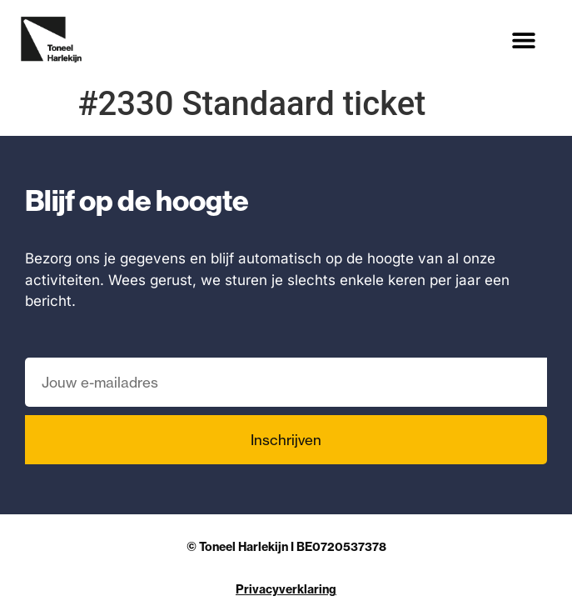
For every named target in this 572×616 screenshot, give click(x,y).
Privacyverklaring (286, 589)
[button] (524, 39)
